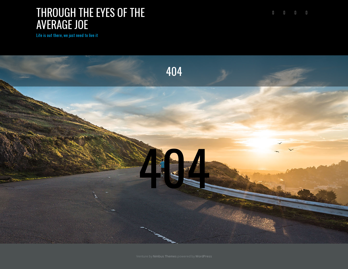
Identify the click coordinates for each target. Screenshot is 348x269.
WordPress (204, 256)
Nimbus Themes (165, 256)
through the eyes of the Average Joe (90, 18)
